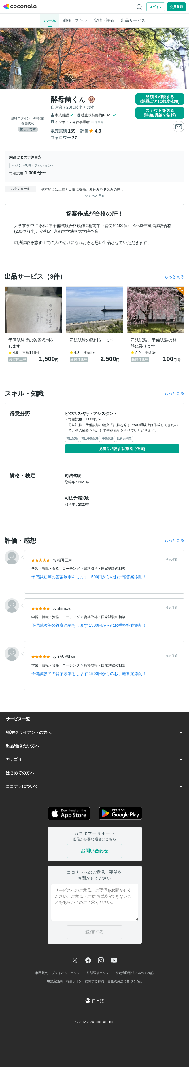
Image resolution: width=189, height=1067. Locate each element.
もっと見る (174, 276)
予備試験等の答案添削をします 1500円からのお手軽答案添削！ (88, 577)
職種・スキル (75, 20)
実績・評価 (104, 20)
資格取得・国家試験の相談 (104, 569)
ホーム (50, 20)
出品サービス (133, 20)
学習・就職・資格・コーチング (56, 569)
